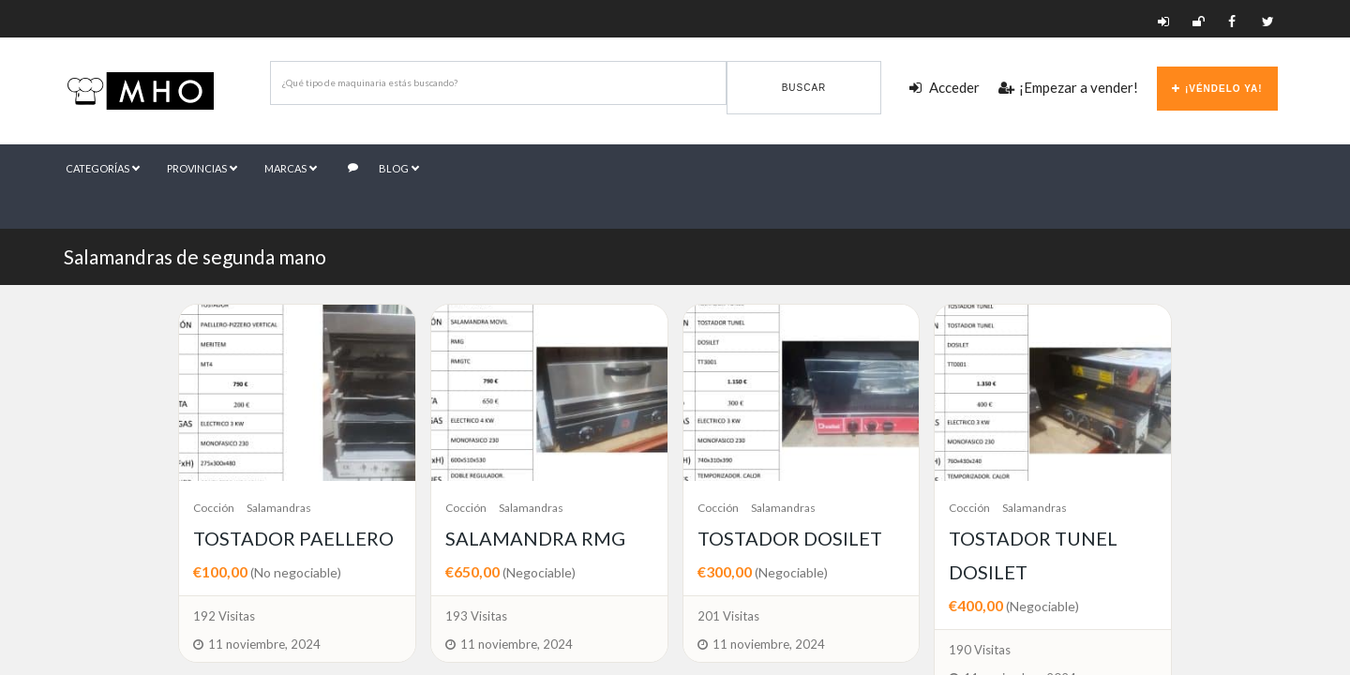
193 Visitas (476, 615)
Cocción (213, 508)
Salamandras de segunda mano (195, 256)
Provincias (202, 167)
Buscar (804, 87)
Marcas (291, 167)
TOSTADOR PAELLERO (293, 538)
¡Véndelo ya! (1217, 88)
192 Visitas (224, 615)
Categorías (103, 167)
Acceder (944, 87)
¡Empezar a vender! (1068, 87)
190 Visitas (980, 649)
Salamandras (279, 508)
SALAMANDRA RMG (535, 538)
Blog (385, 167)
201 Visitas (728, 615)
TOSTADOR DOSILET (790, 538)
